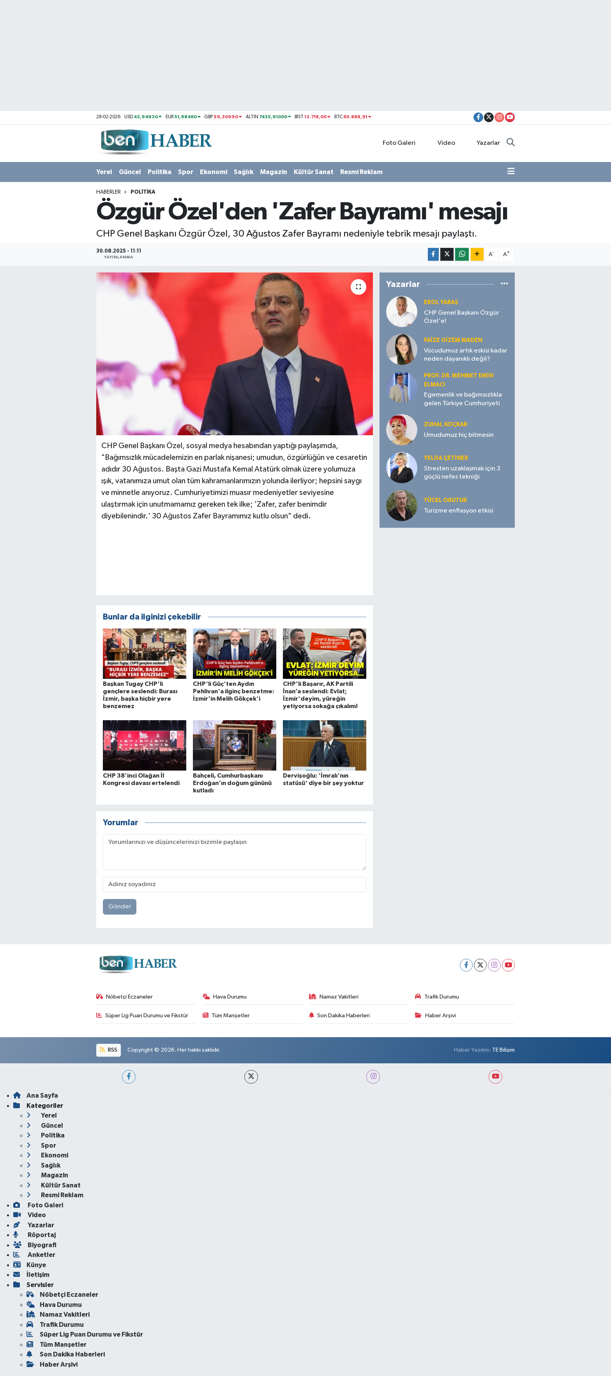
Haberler (108, 192)
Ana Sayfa (35, 1095)
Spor (185, 172)
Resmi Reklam (361, 172)
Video (442, 142)
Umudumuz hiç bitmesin (459, 435)
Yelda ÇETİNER (446, 458)
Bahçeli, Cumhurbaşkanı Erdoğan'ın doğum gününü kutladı (232, 783)
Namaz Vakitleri (334, 997)
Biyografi (35, 1245)
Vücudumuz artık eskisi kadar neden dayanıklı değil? (465, 354)
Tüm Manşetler (226, 1015)
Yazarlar (484, 142)
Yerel (104, 172)
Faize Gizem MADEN (453, 340)
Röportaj (34, 1235)
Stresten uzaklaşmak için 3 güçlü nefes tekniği (462, 472)
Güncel (130, 172)
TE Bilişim (503, 1050)
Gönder (119, 906)
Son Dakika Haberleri (339, 1015)
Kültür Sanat (314, 172)
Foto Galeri (394, 142)
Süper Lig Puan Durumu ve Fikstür (142, 1015)
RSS (108, 1050)
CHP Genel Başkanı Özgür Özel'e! (461, 317)
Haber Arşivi (435, 1015)
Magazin (273, 172)
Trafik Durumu (437, 997)
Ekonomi (213, 172)
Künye (29, 1265)
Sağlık (243, 172)
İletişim (31, 1274)
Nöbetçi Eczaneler (124, 997)
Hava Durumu (225, 997)
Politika (159, 172)
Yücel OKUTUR (445, 500)
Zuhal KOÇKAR (445, 424)
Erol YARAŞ (441, 302)
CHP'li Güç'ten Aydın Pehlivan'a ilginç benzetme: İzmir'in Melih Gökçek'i (233, 691)
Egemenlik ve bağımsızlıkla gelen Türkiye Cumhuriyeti (463, 399)
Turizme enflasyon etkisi (458, 510)
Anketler (34, 1254)
